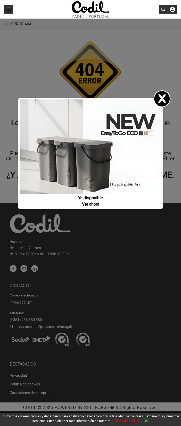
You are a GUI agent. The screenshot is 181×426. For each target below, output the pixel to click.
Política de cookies (126, 421)
